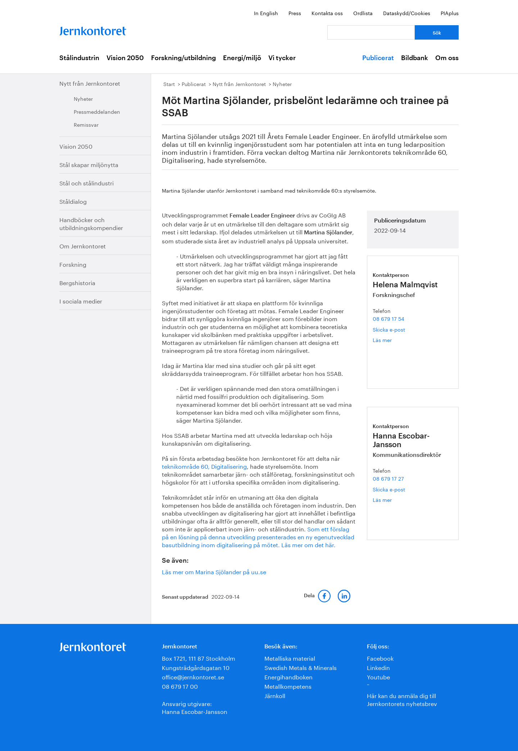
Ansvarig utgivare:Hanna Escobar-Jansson (194, 706)
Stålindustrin (79, 58)
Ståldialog (73, 200)
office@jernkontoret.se (193, 676)
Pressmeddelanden (97, 111)
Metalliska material (289, 657)
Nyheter (83, 98)
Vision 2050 (125, 58)
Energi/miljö (242, 58)
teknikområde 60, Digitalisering (204, 465)
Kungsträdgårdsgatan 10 (196, 666)
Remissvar (86, 124)
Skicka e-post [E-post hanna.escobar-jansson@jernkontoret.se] (389, 489)
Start (169, 83)
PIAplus (450, 13)
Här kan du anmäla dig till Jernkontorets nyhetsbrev (402, 699)
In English (266, 13)
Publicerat (378, 58)
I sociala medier (80, 300)
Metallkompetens (288, 685)
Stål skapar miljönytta (88, 163)
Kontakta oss (327, 13)
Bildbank (414, 58)
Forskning (72, 263)
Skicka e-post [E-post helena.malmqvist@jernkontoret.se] (389, 329)
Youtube (378, 676)
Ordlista (363, 13)
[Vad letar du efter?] (371, 32)
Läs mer (395, 339)
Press (294, 13)
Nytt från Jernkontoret (89, 82)
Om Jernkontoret (82, 245)
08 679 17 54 (388, 318)
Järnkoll (274, 695)
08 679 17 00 (180, 685)
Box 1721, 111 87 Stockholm (198, 657)
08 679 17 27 (388, 478)
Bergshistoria (77, 282)
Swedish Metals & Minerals (300, 666)
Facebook (380, 657)
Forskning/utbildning (183, 58)
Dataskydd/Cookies (406, 13)
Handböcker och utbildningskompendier (91, 223)
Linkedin (378, 666)
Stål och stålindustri (86, 182)
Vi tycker (282, 58)
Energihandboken (288, 676)
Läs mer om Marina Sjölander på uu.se (214, 571)
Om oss (447, 58)
